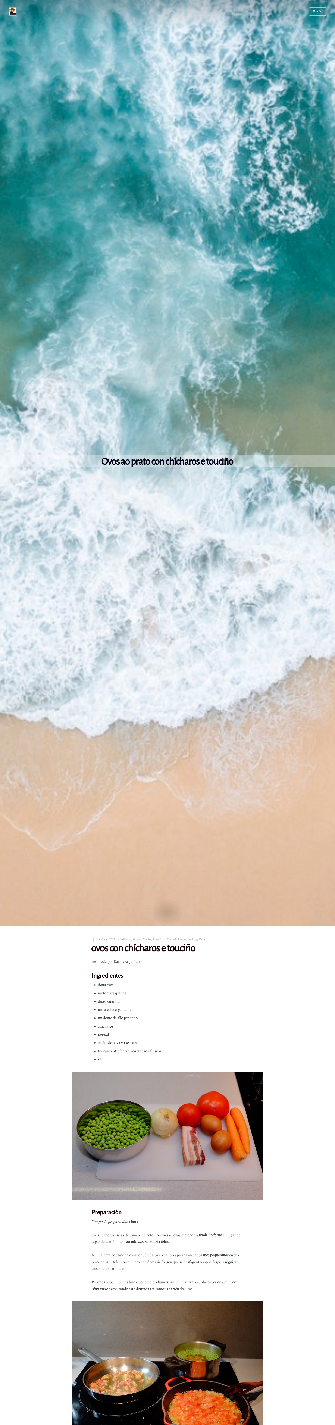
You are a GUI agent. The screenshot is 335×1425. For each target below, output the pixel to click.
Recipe (182, 939)
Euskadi (172, 939)
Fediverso (125, 939)
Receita (137, 939)
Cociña (147, 939)
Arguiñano (159, 939)
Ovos (202, 939)
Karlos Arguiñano (128, 961)
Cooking (192, 939)
